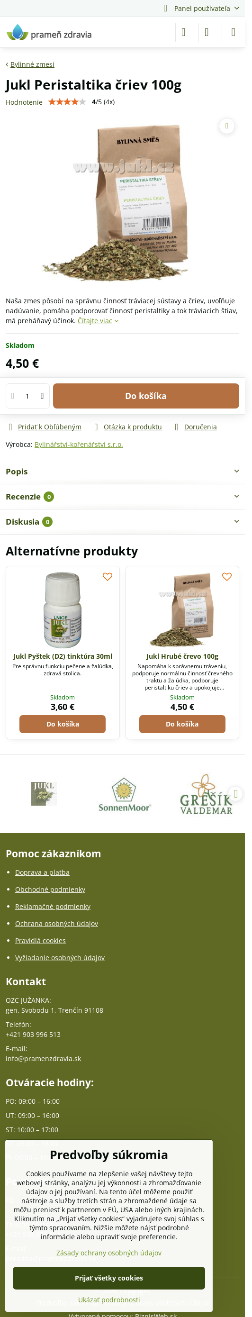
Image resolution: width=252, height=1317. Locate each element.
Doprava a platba (42, 872)
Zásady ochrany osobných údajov (109, 1252)
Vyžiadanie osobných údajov (60, 957)
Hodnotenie (24, 102)
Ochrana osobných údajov (56, 923)
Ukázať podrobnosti (109, 1299)
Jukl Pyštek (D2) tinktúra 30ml (62, 656)
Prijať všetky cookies (109, 1277)
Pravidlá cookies (40, 940)
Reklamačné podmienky (52, 906)
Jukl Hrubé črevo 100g (182, 656)
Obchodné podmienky (50, 889)
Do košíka (146, 395)
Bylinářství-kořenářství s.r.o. (79, 444)
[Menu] (233, 32)
